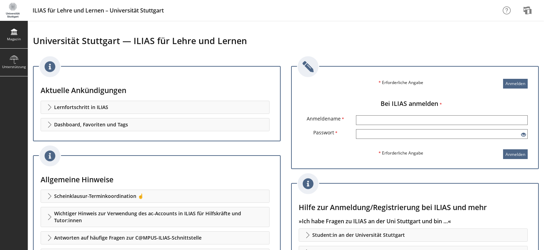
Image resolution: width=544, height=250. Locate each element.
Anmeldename (325, 118)
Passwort (325, 132)
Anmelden (515, 83)
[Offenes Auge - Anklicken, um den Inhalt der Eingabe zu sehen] (523, 135)
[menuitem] (528, 10)
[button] (155, 107)
